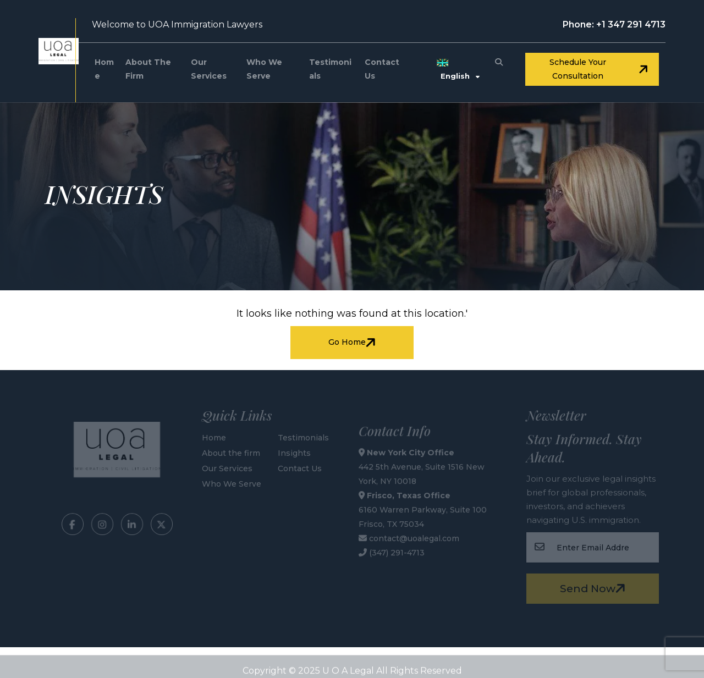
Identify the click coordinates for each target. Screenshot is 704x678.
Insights (294, 451)
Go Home (353, 342)
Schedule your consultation (600, 69)
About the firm (148, 69)
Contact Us (382, 69)
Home (104, 69)
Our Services (209, 69)
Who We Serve (264, 69)
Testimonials (330, 69)
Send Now (594, 587)
